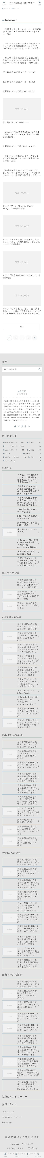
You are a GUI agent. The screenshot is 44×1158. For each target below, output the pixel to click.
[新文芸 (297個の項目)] (34, 442)
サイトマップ (8, 1112)
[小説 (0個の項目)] (34, 457)
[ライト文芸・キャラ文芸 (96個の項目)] (22, 446)
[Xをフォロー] (18, 426)
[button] (40, 369)
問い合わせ (7, 1122)
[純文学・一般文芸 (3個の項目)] (14, 457)
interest (15, 1144)
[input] (22, 369)
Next (22, 326)
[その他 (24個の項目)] (34, 450)
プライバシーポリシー (12, 1117)
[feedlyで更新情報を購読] (25, 426)
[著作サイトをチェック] (15, 426)
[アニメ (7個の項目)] (12, 453)
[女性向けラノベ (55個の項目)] (13, 450)
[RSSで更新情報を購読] (28, 426)
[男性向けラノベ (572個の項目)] (13, 442)
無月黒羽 (22, 391)
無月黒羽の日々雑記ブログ (22, 3)
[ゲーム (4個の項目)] (32, 453)
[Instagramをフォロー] (22, 426)
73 (28, 338)
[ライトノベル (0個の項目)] (22, 461)
